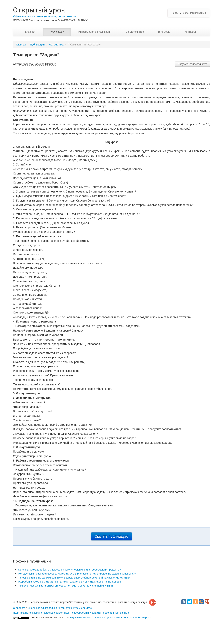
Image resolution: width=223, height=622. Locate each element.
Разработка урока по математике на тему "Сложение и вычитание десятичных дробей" (70, 581)
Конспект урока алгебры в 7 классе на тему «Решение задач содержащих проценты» (69, 569)
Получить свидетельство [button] (192, 64)
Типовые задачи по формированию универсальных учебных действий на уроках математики (74, 577)
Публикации (56, 31)
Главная (30, 31)
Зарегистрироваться (194, 13)
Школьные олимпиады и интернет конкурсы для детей (60, 607)
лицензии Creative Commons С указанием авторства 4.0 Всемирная (110, 617)
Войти (175, 13)
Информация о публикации (94, 31)
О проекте (19, 607)
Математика (56, 44)
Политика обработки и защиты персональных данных (96, 612)
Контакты (190, 31)
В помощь (164, 31)
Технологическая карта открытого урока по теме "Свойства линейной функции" (66, 585)
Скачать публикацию (111, 536)
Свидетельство (135, 31)
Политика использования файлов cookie (37, 612)
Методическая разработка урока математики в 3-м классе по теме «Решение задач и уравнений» (77, 573)
